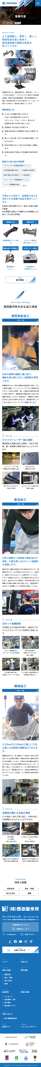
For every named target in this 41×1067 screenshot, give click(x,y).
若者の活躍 (25, 992)
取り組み (7, 1002)
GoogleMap (11, 934)
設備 (29, 893)
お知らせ (24, 962)
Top (3, 23)
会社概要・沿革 (9, 999)
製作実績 (20, 280)
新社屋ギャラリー (10, 1006)
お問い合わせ (7, 1014)
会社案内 (5, 992)
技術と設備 (10, 23)
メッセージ (8, 996)
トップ (4, 962)
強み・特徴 (29, 888)
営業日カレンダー (22, 929)
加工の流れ (10, 893)
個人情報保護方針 (10, 1018)
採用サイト (6, 1026)
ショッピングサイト (28, 1026)
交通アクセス (29, 934)
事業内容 (10, 888)
